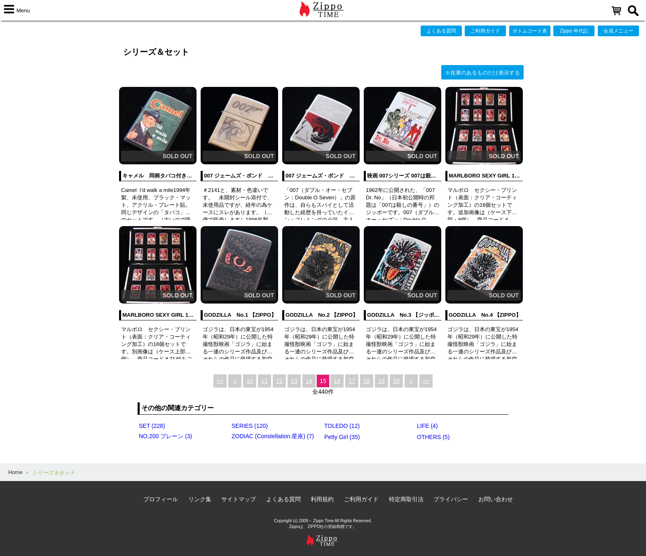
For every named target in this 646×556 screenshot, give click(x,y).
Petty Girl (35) (342, 437)
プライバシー (450, 499)
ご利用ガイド (485, 31)
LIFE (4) (427, 426)
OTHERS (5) (433, 437)
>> (426, 381)
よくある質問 (441, 31)
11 (264, 381)
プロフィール (160, 499)
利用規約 (322, 499)
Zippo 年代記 (574, 31)
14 (309, 381)
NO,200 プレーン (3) (165, 436)
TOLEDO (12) (342, 426)
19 (381, 381)
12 (279, 381)
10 (249, 381)
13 (294, 381)
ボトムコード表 (530, 31)
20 (396, 381)
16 (337, 381)
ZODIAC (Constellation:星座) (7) (273, 436)
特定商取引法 (406, 499)
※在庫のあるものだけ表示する (482, 73)
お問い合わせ (495, 499)
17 (352, 381)
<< (220, 381)
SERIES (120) (250, 426)
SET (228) (152, 426)
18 (366, 381)
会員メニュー (618, 31)
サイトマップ (238, 499)
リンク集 (199, 499)
